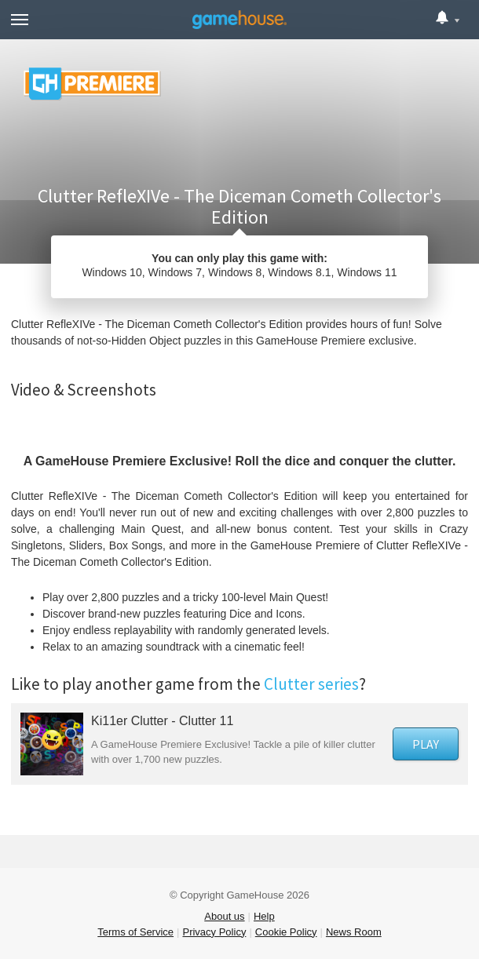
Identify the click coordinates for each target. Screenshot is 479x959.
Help (264, 916)
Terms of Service (135, 932)
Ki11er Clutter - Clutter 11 (162, 720)
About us (224, 916)
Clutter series (311, 684)
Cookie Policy (286, 932)
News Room (354, 932)
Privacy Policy (214, 932)
